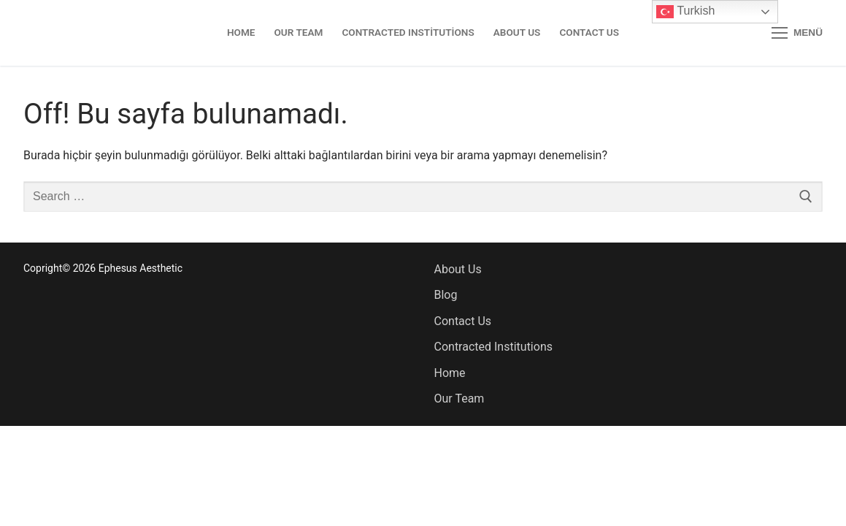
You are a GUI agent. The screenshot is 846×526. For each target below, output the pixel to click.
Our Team (459, 398)
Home (450, 373)
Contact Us (463, 321)
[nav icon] (797, 33)
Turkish (685, 11)
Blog (446, 295)
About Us (458, 269)
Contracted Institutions (493, 347)
